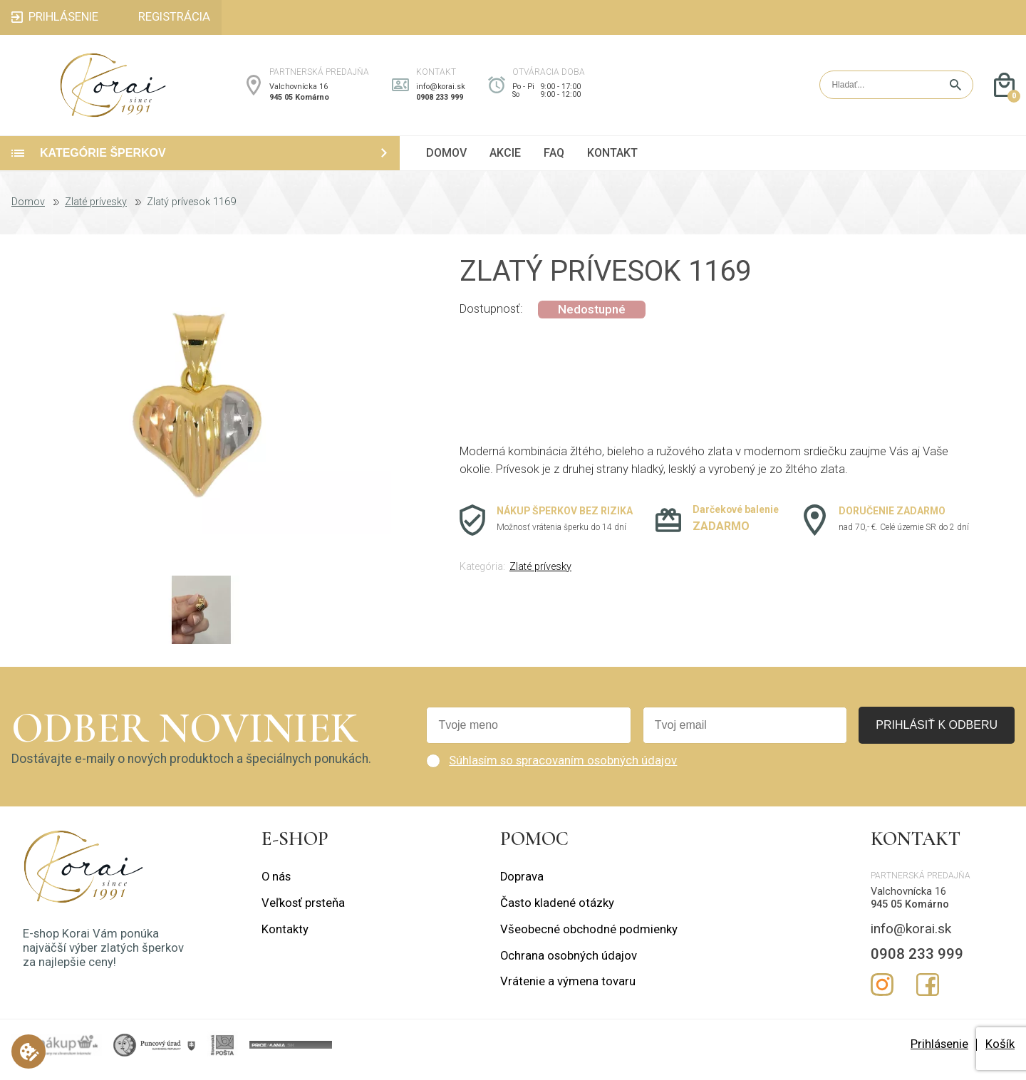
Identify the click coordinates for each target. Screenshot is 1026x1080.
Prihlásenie (939, 1054)
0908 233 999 (439, 102)
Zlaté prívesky (96, 212)
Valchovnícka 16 (298, 91)
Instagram (882, 994)
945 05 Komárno (299, 102)
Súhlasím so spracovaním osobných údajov (563, 770)
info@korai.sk (440, 91)
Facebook (927, 994)
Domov (28, 212)
